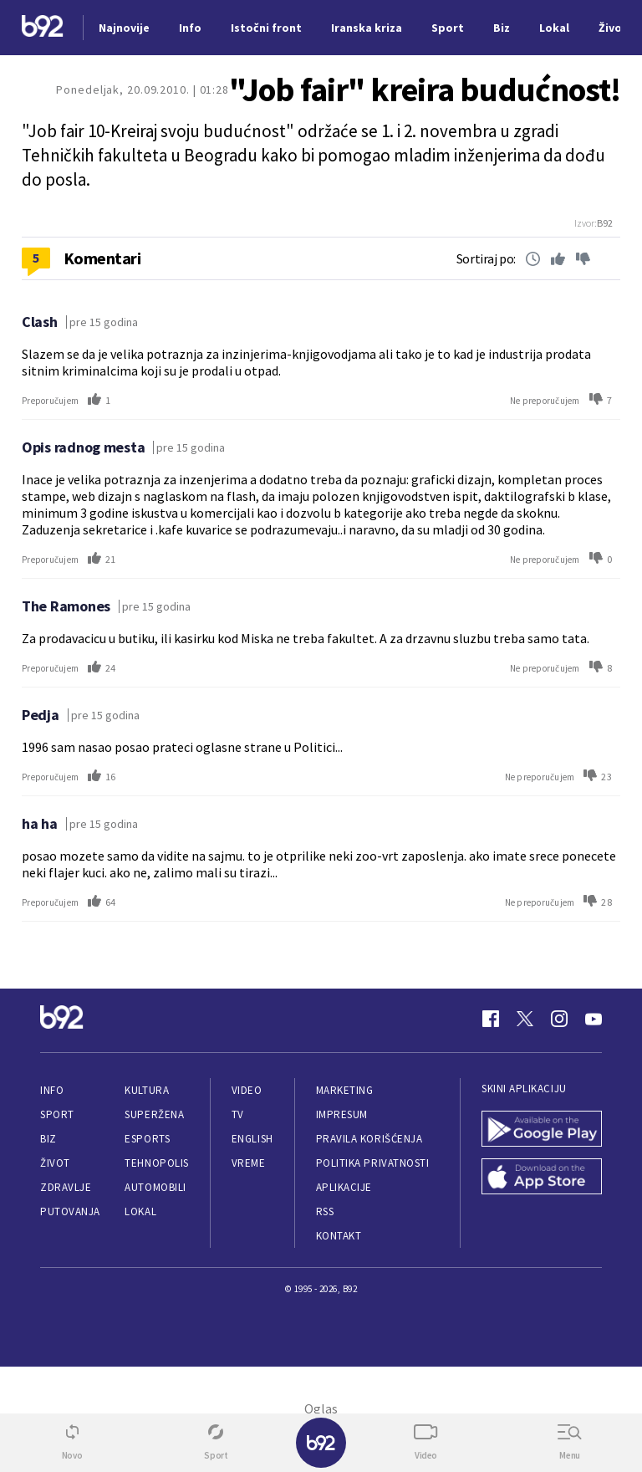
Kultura (147, 1090)
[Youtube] (593, 1018)
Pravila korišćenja (369, 1139)
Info (52, 1090)
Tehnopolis (156, 1163)
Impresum (342, 1114)
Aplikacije (344, 1187)
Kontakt (339, 1236)
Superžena (154, 1114)
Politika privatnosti (373, 1163)
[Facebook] (490, 1018)
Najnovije (124, 27)
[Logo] (43, 28)
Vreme (249, 1163)
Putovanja (70, 1211)
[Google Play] (542, 1130)
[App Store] (542, 1178)
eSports (147, 1139)
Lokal (140, 1211)
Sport (57, 1114)
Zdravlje (65, 1187)
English (252, 1139)
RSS (325, 1211)
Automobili (155, 1187)
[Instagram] (559, 1018)
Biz (48, 1139)
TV (238, 1114)
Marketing (345, 1090)
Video (247, 1090)
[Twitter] (525, 1018)
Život (55, 1163)
